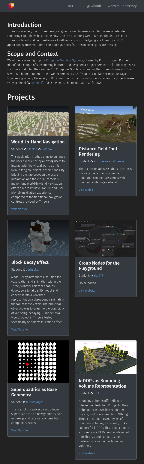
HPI (70, 6)
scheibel (35, 83)
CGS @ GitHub (90, 6)
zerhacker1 (32, 269)
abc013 (97, 275)
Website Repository (122, 6)
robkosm (98, 393)
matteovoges (33, 402)
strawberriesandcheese (107, 161)
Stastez (30, 149)
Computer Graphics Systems (64, 60)
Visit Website (19, 209)
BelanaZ (45, 149)
